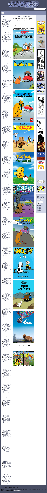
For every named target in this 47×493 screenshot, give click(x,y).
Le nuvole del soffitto (6, 265)
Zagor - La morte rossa (7, 476)
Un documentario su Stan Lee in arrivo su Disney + (6, 449)
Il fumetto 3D (5, 175)
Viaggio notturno (6, 468)
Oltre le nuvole (5, 316)
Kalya (4, 231)
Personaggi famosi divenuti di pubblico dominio (6, 337)
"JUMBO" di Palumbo (7, 20)
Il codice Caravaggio (6, 169)
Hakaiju (4, 144)
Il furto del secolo (6, 177)
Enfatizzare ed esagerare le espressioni (5, 115)
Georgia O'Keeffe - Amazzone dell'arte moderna (6, 135)
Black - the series (6, 51)
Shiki (4, 389)
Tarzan (4, 409)
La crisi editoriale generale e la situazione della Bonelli (7, 251)
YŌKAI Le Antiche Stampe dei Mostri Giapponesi (6, 471)
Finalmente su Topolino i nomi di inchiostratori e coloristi (7, 123)
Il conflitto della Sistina (7, 171)
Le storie (4, 266)
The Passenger (6, 421)
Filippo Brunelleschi (6, 119)
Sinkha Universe (6, 390)
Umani (4, 446)
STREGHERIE (5, 401)
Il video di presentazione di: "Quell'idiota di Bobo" (6, 201)
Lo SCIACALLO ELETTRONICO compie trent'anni (7, 275)
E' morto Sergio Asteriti (7, 108)
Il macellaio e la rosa (6, 178)
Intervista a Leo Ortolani (7, 221)
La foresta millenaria (6, 253)
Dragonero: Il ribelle (6, 97)
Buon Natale (5, 54)
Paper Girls (5, 322)
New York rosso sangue (7, 312)
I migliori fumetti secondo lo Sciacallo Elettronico (6, 154)
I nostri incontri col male (7, 157)
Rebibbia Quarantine (6, 356)
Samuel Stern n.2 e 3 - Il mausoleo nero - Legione (7, 371)
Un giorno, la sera (6, 451)
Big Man (4, 50)
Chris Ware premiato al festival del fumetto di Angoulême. (7, 64)
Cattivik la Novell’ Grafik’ (7, 59)
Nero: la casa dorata (6, 311)
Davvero (4, 83)
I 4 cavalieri (5, 149)
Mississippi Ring (6, 295)
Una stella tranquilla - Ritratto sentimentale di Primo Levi (7, 455)
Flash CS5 (5, 125)
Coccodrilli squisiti (6, 67)
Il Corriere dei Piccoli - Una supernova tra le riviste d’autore (7, 173)
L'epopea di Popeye (6, 239)
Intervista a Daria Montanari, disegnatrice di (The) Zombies (7, 210)
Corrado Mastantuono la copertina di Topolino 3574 (7, 81)
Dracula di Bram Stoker (7, 94)
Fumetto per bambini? (7, 131)
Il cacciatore (5, 164)
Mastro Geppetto (6, 286)
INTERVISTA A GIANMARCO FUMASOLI (5, 219)
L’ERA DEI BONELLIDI (7, 247)
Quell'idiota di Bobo (6, 352)
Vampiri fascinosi (6, 461)
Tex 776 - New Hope (6, 418)
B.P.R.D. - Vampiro (6, 36)
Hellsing (4, 148)
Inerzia (4, 204)
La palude (5, 261)
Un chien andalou (6, 447)
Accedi (39, 205)
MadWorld (5, 277)
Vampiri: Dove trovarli (7, 462)
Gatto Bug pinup (6, 132)
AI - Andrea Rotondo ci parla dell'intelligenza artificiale (7, 27)
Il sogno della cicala (6, 196)
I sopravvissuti (5, 159)
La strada (5, 263)
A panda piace (5, 23)
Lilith (4, 270)
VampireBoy (5, 460)
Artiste (4, 35)
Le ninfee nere (5, 264)
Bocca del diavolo (6, 53)
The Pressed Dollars (6, 422)
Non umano (5, 314)
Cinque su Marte (6, 66)
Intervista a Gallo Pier (7, 215)
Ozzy (4, 321)
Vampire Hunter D (6, 459)
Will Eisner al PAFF (6, 469)
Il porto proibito (5, 185)
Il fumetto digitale (6, 176)
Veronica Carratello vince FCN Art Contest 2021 (7, 466)
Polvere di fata (5, 345)
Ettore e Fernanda (6, 117)
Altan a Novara (5, 29)
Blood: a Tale (5, 52)
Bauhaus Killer (5, 48)
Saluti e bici (5, 362)
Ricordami (40, 203)
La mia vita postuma (6, 260)
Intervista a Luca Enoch (7, 222)
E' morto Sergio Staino (7, 109)
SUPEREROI (5, 403)
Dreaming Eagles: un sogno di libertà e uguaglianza (6, 99)
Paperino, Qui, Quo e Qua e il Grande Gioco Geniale (7, 326)
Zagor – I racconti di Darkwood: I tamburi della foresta (6, 478)
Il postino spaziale (6, 186)
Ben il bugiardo (5, 49)
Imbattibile (5, 203)
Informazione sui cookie (17, 490)
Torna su (44, 491)
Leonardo (5, 267)
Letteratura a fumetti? (7, 269)
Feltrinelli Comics (6, 118)
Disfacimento (5, 86)
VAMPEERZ (5, 458)
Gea (4, 133)
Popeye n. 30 (5, 346)
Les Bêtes (5, 268)
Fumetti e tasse (6, 130)
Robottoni (5, 360)
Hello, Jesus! (5, 147)
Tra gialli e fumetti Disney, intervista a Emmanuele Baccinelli (7, 439)
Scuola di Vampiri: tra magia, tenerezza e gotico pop (7, 385)
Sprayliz (4, 394)
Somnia (4, 391)
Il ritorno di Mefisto (6, 187)
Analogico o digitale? (6, 32)
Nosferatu (5, 315)
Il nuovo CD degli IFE (7, 184)
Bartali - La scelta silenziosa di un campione (6, 44)
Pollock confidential (6, 344)
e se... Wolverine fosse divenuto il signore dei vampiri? (7, 104)
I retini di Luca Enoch (6, 158)
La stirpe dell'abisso (6, 262)
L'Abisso (4, 236)
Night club (5, 313)
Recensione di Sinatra (7, 359)
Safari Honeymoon (6, 361)
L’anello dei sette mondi (7, 246)
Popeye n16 (5, 347)
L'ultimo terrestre (6, 240)
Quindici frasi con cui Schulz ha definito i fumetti (6, 354)
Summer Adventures (6, 402)
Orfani (4, 318)
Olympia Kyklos (6, 317)
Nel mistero (5, 310)
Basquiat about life (6, 47)
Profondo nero (5, 348)
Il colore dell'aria (6, 170)
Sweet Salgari (5, 408)
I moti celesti (5, 156)
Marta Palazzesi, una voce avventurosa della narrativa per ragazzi (7, 283)
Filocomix (5, 120)
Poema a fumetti (6, 343)
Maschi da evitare (6, 285)
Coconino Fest (5, 68)
